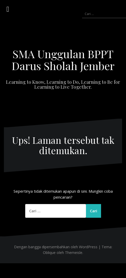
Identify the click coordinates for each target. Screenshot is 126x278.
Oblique (49, 252)
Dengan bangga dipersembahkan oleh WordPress (55, 246)
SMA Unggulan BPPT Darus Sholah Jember (63, 60)
